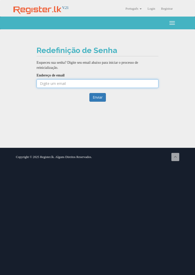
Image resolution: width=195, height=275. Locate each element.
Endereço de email (50, 75)
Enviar (98, 97)
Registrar (167, 8)
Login (151, 8)
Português (133, 8)
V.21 (41, 8)
